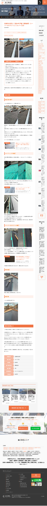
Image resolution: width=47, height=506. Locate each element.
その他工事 (41, 35)
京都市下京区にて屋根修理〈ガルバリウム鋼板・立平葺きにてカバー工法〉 (42, 182)
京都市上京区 (41, 83)
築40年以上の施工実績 (41, 109)
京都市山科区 (24, 449)
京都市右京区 (23, 32)
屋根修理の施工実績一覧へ (18, 408)
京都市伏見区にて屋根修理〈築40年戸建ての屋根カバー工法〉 (43, 149)
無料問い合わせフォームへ (23, 428)
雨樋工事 (40, 61)
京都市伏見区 (41, 71)
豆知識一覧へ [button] (41, 277)
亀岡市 (25, 451)
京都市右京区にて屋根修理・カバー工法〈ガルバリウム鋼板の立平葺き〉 (42, 170)
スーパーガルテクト (13, 32)
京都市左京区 (41, 81)
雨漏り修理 (41, 30)
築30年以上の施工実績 (9, 35)
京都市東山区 (41, 79)
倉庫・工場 (41, 63)
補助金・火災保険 (41, 59)
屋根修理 (41, 32)
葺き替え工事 (41, 46)
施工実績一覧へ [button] (41, 215)
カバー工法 (7, 32)
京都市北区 (41, 67)
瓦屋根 (40, 56)
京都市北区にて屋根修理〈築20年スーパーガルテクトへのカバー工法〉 (43, 159)
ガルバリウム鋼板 (41, 54)
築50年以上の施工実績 (41, 112)
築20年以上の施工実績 (41, 102)
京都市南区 (41, 69)
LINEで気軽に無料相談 (35, 428)
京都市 (19, 32)
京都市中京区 (41, 73)
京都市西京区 (41, 75)
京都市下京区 (41, 85)
